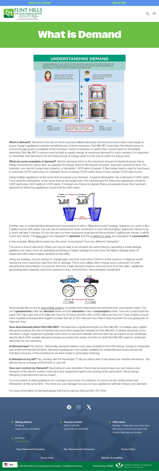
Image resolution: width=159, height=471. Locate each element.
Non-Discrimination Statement (79, 449)
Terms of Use (47, 458)
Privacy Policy (127, 449)
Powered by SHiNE (103, 466)
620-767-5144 (22, 442)
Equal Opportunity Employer (31, 449)
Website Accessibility (111, 458)
